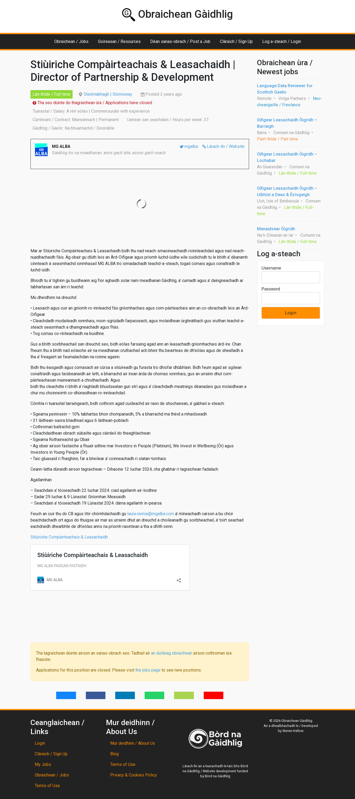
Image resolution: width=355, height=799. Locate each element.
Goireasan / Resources (119, 41)
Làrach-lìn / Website (226, 146)
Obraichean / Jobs (71, 41)
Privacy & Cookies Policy (133, 775)
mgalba (191, 146)
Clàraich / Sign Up (236, 41)
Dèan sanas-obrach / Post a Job (180, 41)
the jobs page (148, 670)
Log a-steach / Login (281, 41)
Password (270, 289)
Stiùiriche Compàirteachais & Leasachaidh (69, 537)
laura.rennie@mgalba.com (150, 513)
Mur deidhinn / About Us (132, 743)
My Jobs (43, 764)
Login (40, 743)
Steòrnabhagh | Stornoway (108, 94)
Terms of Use (47, 785)
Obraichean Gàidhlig (177, 14)
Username (271, 268)
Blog (114, 753)
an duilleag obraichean (171, 653)
